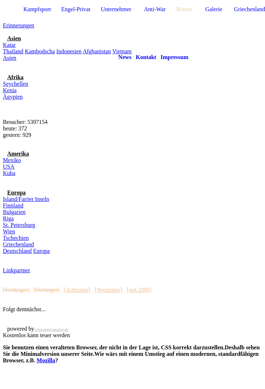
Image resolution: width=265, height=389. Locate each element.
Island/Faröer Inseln (26, 199)
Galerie (213, 9)
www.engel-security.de (51, 329)
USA (8, 167)
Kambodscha (40, 51)
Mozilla (46, 360)
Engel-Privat (75, 9)
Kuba (9, 173)
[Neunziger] (108, 290)
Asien (9, 58)
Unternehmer (116, 9)
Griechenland (18, 244)
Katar (9, 45)
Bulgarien (14, 212)
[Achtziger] (77, 290)
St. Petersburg (19, 225)
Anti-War (155, 9)
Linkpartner (16, 270)
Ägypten (13, 97)
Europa (41, 251)
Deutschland (17, 251)
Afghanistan (97, 51)
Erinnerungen (18, 25)
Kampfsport (37, 9)
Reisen (184, 9)
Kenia (10, 90)
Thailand (13, 51)
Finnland (13, 205)
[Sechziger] (16, 290)
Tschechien (16, 238)
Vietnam (122, 51)
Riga (8, 218)
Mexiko (12, 160)
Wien (9, 231)
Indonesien (68, 51)
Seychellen (15, 84)
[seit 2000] (139, 290)
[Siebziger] (46, 290)
